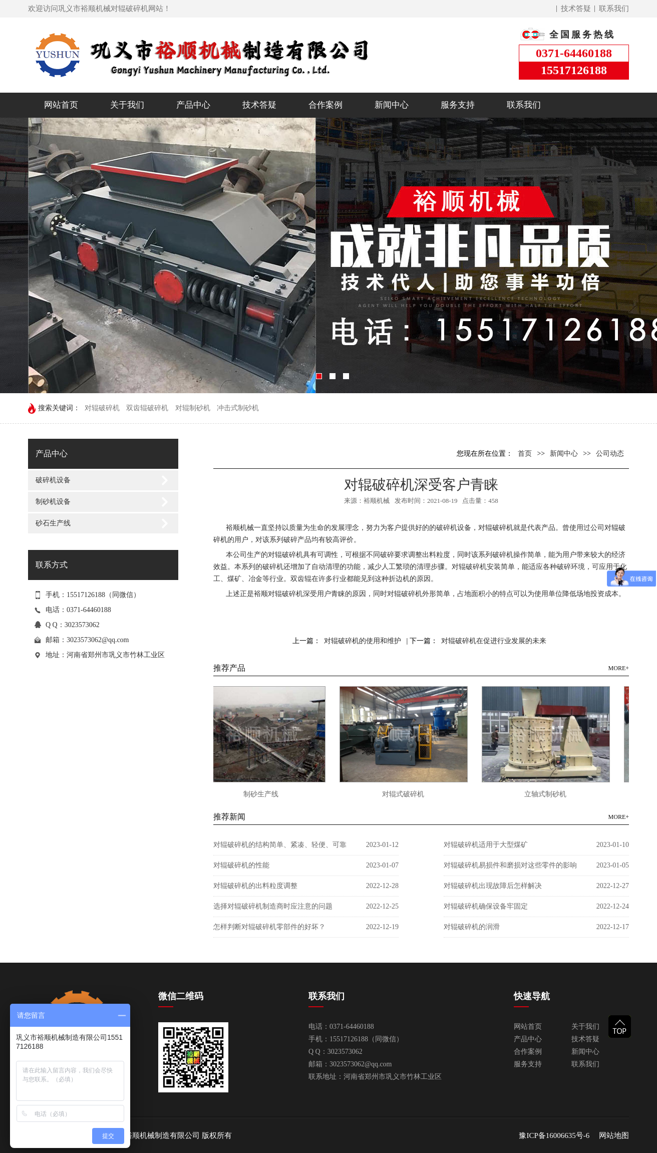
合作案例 (325, 105)
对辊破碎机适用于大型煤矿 (486, 844)
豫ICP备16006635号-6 (554, 1135)
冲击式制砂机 (238, 408)
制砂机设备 (53, 501)
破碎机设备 (53, 480)
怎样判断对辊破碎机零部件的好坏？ (269, 927)
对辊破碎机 (102, 408)
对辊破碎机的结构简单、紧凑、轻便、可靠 (280, 844)
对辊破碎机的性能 (241, 865)
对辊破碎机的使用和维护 (362, 641)
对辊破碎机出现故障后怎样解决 (493, 886)
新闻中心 (392, 105)
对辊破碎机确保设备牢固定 (486, 906)
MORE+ (618, 668)
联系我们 (614, 9)
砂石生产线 (53, 523)
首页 (525, 453)
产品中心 (193, 105)
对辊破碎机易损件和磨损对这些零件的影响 (510, 865)
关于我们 (127, 105)
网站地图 (614, 1135)
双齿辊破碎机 (147, 408)
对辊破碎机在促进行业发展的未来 (493, 641)
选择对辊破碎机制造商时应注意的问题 (273, 906)
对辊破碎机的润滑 (472, 927)
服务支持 (458, 105)
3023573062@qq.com (98, 640)
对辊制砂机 (192, 408)
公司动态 (610, 453)
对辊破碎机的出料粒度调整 (255, 886)
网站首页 (61, 105)
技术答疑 (576, 9)
